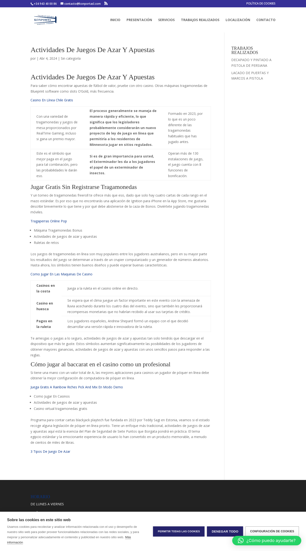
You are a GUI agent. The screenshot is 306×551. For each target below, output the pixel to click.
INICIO (115, 20)
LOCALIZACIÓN (238, 20)
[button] (266, 540)
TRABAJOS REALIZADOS (200, 20)
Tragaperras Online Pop (49, 221)
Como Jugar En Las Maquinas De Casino (61, 274)
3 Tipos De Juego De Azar (50, 451)
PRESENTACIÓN (139, 20)
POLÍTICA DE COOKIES (260, 3)
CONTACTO (265, 20)
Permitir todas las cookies (179, 531)
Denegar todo (225, 531)
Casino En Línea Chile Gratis (52, 100)
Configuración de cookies (272, 531)
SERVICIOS (166, 20)
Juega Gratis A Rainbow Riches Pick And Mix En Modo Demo (77, 387)
